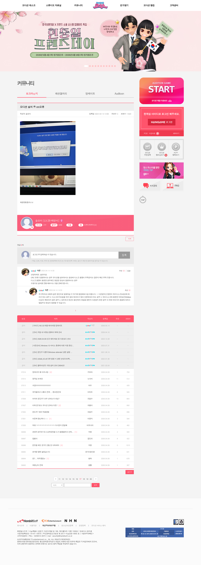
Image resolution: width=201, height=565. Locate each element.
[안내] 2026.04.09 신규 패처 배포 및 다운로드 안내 (51, 339)
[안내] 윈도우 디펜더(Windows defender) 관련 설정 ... (52, 352)
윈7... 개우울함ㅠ (40, 458)
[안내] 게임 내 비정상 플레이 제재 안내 (47, 332)
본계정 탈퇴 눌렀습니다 (41, 452)
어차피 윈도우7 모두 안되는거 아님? (45, 399)
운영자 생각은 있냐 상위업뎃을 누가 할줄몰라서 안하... (54, 432)
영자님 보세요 (37, 379)
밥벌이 (34, 438)
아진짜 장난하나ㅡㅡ (41, 419)
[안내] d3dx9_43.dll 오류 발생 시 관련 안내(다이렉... (51, 359)
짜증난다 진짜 (37, 465)
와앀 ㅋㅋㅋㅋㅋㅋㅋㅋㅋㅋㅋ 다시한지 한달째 (49, 425)
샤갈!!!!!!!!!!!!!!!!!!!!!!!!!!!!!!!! (41, 385)
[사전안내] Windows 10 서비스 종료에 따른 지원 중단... (53, 345)
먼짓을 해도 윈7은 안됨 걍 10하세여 (47, 445)
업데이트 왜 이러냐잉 (42, 372)
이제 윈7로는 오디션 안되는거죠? (46, 405)
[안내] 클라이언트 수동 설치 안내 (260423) (48, 365)
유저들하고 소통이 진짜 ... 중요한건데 (46, 392)
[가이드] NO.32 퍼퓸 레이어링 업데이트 (47, 325)
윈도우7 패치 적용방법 (40, 412)
